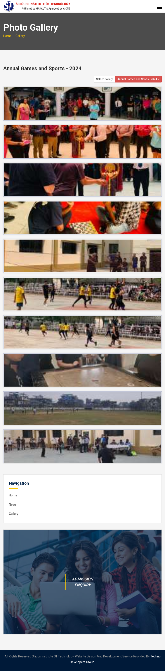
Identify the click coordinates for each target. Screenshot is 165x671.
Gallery (20, 36)
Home (7, 36)
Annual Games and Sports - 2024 (138, 79)
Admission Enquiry (82, 582)
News (13, 504)
